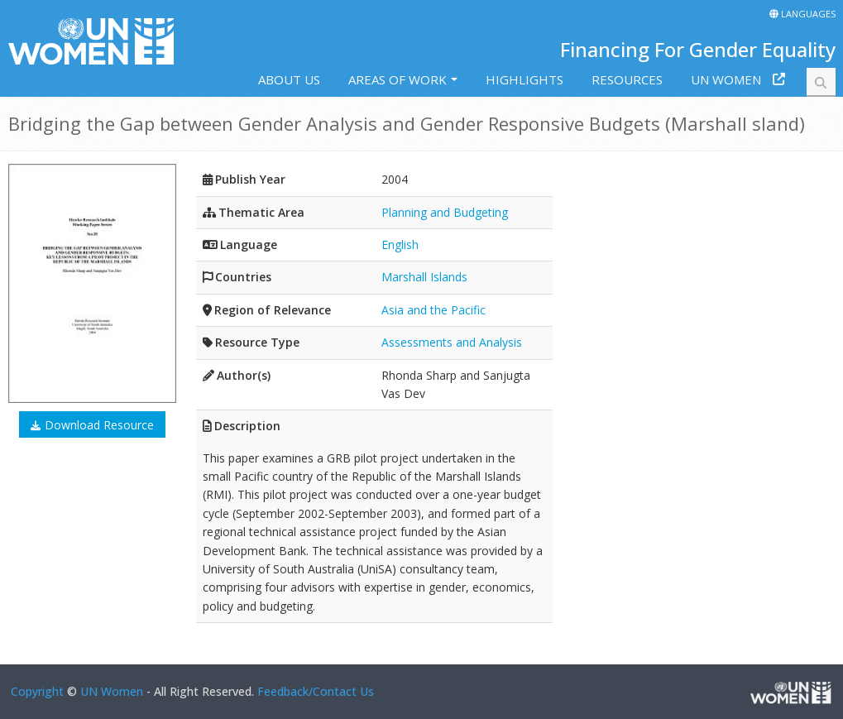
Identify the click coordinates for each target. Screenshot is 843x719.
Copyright (37, 691)
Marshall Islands (424, 277)
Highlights (524, 79)
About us (289, 79)
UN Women (726, 79)
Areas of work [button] (397, 79)
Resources (627, 79)
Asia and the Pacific (433, 310)
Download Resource (99, 425)
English (400, 244)
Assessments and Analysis (451, 342)
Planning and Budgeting (444, 212)
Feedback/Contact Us (315, 691)
